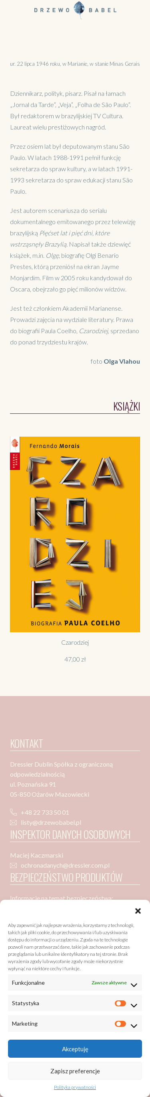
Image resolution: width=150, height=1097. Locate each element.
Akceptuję (75, 1048)
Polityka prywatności (75, 1087)
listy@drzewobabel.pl (51, 822)
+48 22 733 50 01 (45, 812)
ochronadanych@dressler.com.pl (65, 865)
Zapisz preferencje (75, 1071)
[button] (138, 910)
